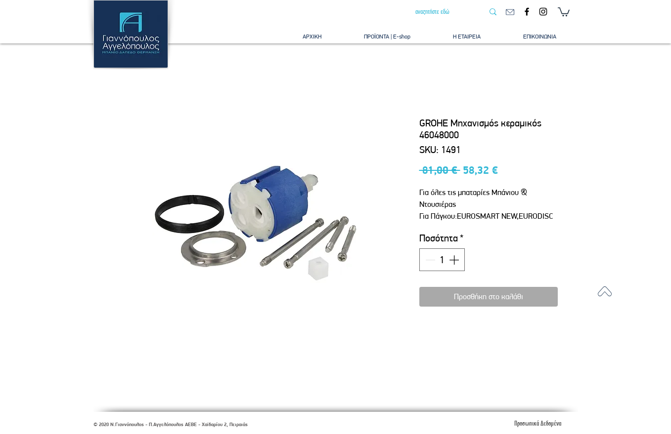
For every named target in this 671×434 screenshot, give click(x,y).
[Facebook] (527, 11)
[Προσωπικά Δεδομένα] (538, 423)
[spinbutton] (442, 260)
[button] (564, 11)
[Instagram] (543, 11)
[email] (510, 12)
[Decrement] (429, 260)
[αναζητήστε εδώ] (442, 12)
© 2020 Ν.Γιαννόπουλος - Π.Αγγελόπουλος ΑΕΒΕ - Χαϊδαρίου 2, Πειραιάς (170, 424)
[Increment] (455, 260)
